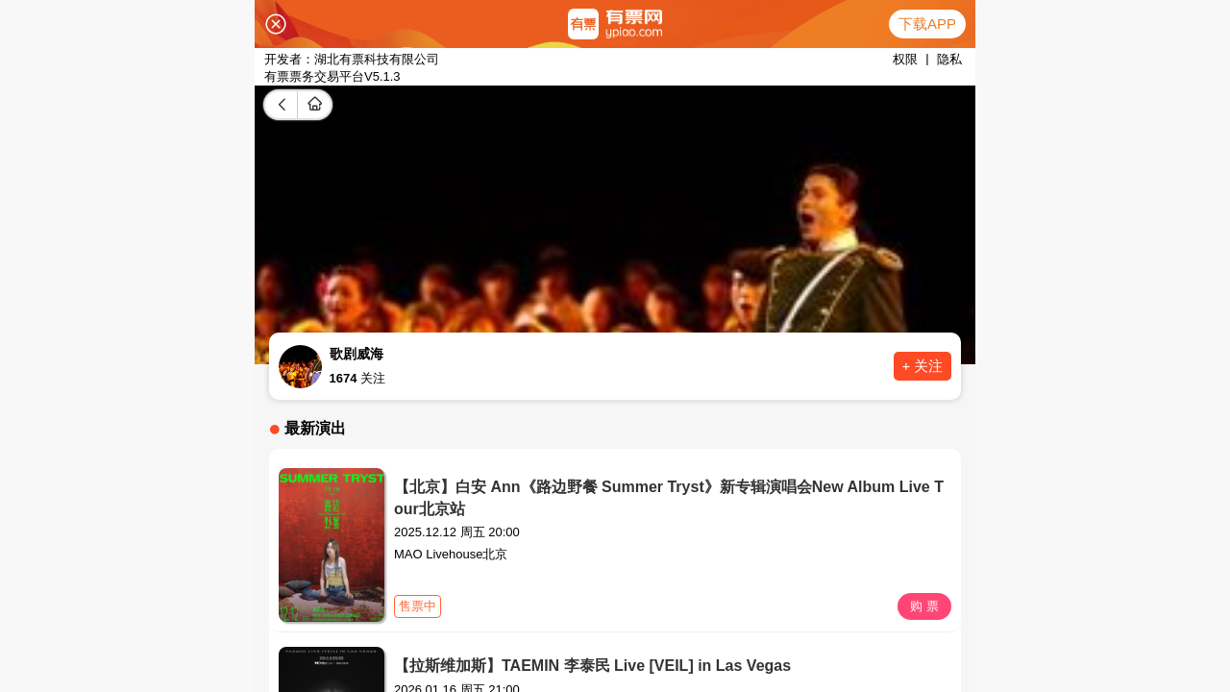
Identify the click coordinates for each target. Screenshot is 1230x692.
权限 (905, 59)
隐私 (949, 59)
